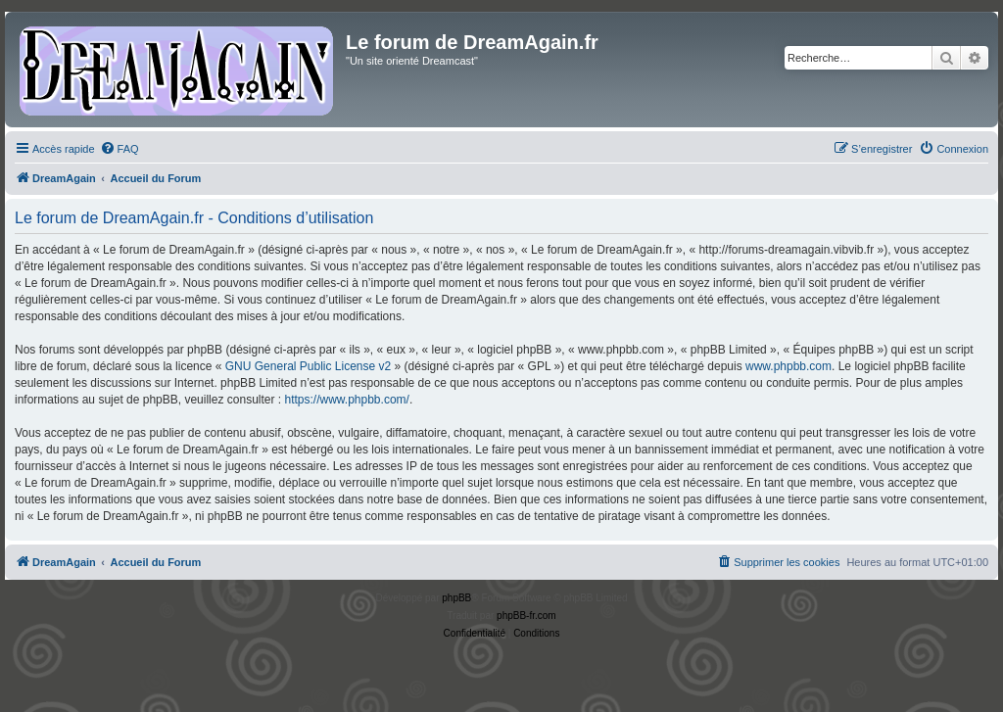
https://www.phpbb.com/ (346, 399)
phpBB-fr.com (526, 615)
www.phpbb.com (788, 366)
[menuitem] (119, 149)
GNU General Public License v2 (308, 366)
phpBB (456, 598)
